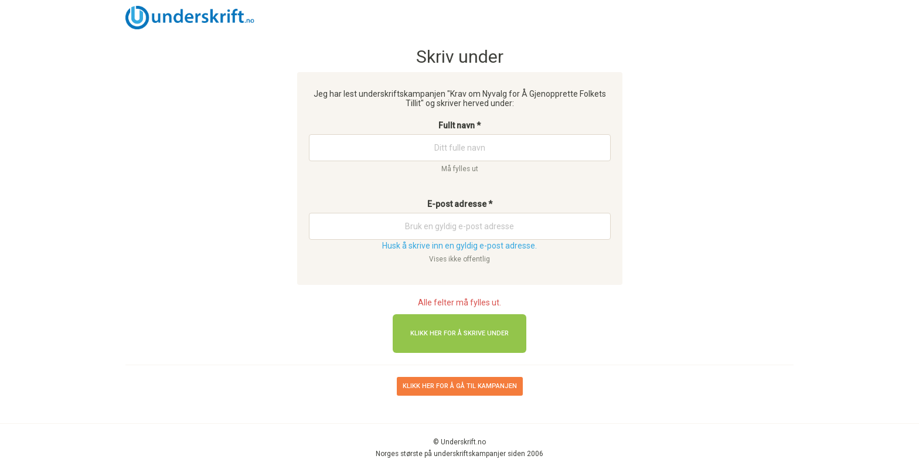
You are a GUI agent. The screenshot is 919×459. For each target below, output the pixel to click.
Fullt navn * (459, 125)
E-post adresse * (459, 204)
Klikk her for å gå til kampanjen (460, 386)
